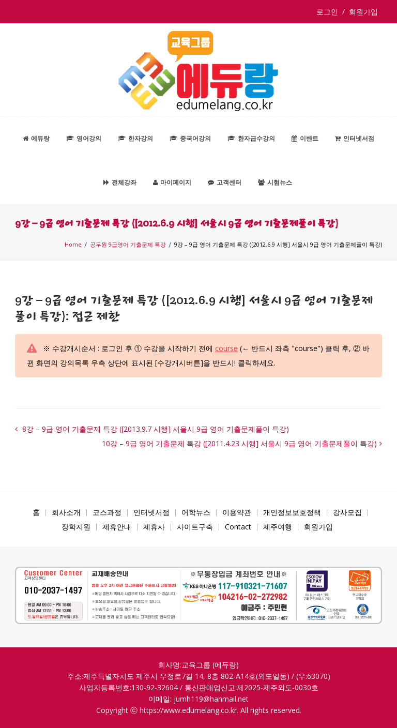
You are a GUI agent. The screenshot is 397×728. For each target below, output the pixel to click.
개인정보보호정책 (292, 512)
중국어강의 (190, 138)
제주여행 (277, 527)
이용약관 (236, 512)
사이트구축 (195, 527)
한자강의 (135, 138)
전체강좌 (119, 182)
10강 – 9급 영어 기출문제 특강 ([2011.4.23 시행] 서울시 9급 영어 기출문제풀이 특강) (239, 443)
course (226, 348)
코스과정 (107, 512)
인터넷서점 (354, 138)
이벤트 (305, 138)
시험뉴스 (275, 182)
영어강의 (83, 138)
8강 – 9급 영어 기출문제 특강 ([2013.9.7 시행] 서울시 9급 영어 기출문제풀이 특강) (154, 429)
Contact (238, 527)
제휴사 (154, 527)
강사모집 (347, 512)
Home (73, 244)
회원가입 (363, 12)
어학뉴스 (195, 512)
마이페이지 (172, 182)
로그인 (329, 12)
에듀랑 (36, 138)
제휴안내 (116, 527)
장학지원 (76, 527)
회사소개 (66, 512)
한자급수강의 (251, 138)
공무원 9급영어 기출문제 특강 (128, 244)
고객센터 (224, 182)
